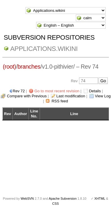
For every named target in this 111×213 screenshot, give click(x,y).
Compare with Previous (26, 96)
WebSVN (27, 198)
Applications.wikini (44, 48)
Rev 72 (19, 91)
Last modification (70, 96)
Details (95, 91)
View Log (102, 96)
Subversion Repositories (49, 37)
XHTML (99, 198)
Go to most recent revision (56, 91)
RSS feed (60, 101)
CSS (55, 203)
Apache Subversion (63, 198)
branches (28, 66)
